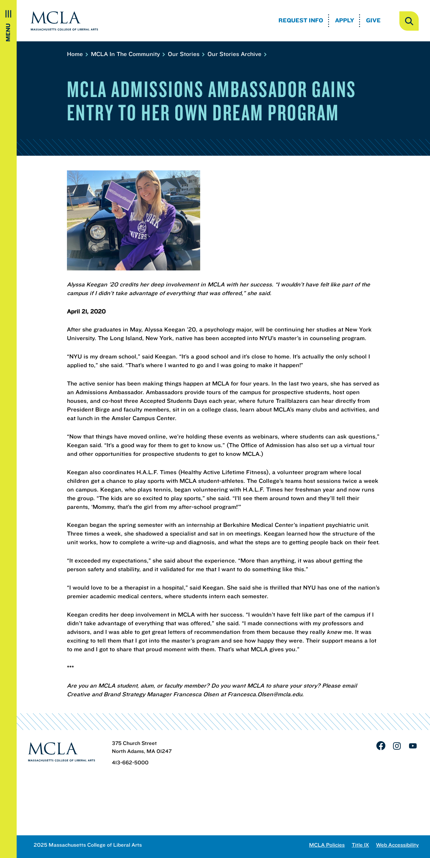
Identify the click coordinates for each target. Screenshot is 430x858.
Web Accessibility (397, 844)
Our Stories (186, 54)
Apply (344, 20)
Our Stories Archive (237, 54)
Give (373, 20)
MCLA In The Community (127, 54)
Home (77, 54)
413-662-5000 (130, 762)
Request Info (300, 20)
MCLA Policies (327, 844)
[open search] (409, 21)
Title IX (360, 844)
